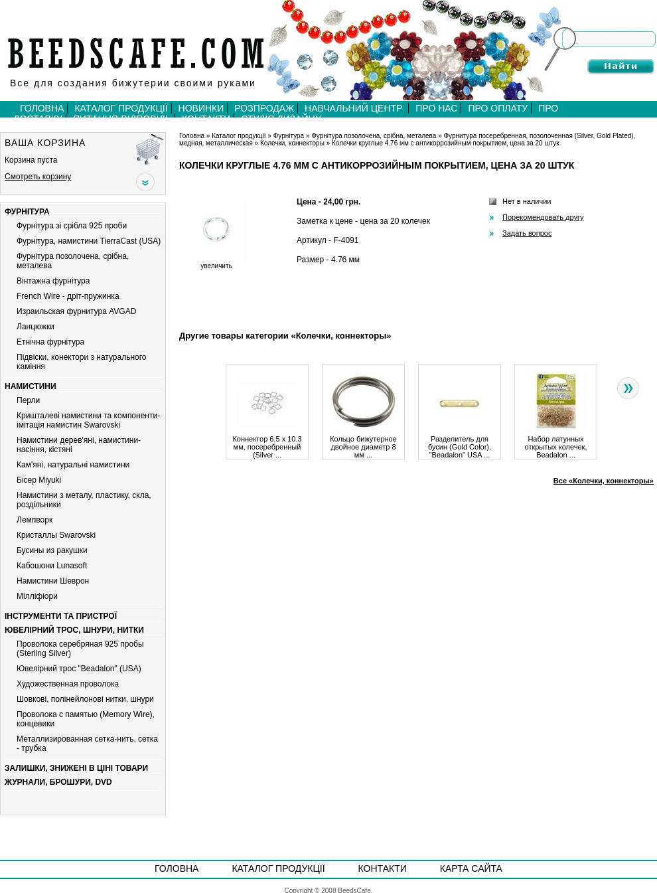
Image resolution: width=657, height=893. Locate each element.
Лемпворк (34, 520)
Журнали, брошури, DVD (58, 782)
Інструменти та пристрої (61, 616)
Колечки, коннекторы (292, 143)
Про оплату (498, 108)
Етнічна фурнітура (50, 342)
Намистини (30, 386)
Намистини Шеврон (53, 581)
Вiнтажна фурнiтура (53, 280)
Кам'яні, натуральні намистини (73, 464)
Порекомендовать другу (542, 217)
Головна (42, 108)
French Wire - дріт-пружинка (68, 296)
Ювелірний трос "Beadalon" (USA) (79, 668)
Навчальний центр (355, 108)
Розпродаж (264, 108)
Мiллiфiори (37, 596)
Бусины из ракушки (52, 550)
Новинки (201, 108)
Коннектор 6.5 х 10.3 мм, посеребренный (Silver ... (267, 443)
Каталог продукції (120, 108)
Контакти (382, 868)
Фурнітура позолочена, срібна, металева (373, 135)
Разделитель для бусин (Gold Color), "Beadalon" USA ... (459, 443)
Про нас (436, 108)
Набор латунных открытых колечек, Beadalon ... (555, 443)
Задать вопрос (526, 233)
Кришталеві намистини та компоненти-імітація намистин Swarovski (88, 420)
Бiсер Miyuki (39, 480)
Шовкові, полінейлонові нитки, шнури (85, 699)
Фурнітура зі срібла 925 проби (72, 225)
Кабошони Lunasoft (52, 565)
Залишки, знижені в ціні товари (76, 768)
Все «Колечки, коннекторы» (603, 481)
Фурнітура (27, 211)
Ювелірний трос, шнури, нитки (74, 630)
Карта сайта (471, 868)
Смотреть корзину (38, 176)
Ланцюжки (35, 326)
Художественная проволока (68, 684)
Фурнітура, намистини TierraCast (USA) (89, 241)
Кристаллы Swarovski (56, 535)
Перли (28, 400)
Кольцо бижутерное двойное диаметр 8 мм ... (363, 443)
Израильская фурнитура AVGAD (76, 311)
